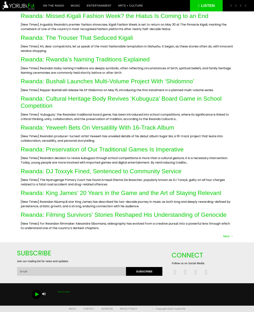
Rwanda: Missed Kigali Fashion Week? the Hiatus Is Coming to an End (114, 16)
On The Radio (53, 5)
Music (75, 5)
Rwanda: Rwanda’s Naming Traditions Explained (85, 59)
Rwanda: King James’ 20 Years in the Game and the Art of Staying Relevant (121, 193)
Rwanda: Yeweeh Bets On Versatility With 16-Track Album (97, 127)
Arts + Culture (130, 5)
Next (228, 236)
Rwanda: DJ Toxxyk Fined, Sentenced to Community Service (101, 171)
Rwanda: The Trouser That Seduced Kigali (77, 37)
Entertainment (99, 5)
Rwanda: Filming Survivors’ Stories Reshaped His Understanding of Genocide (124, 214)
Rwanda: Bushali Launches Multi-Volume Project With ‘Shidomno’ (107, 81)
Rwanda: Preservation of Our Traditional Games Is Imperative (102, 149)
